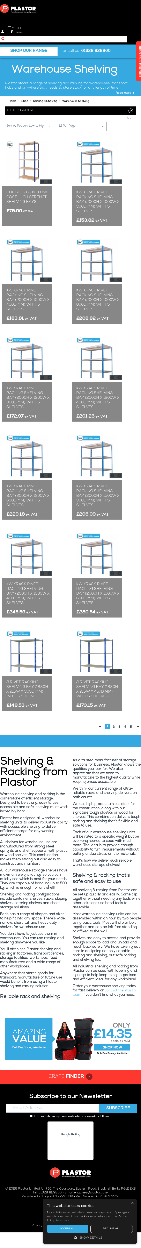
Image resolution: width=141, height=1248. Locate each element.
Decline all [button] (119, 1229)
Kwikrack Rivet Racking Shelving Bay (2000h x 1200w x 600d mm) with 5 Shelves (28, 496)
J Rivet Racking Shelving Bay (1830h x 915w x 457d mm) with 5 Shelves (97, 689)
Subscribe (118, 1108)
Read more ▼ (125, 93)
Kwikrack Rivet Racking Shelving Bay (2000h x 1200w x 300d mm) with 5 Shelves (28, 398)
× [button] (132, 1199)
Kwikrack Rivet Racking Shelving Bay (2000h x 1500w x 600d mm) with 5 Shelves (97, 593)
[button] (106, 1237)
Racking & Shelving (45, 101)
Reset (130, 118)
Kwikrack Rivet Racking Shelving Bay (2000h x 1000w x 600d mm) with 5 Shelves (97, 300)
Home (12, 101)
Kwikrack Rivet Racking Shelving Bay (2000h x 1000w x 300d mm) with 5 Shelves (97, 202)
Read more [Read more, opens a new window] (109, 1220)
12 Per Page (82, 126)
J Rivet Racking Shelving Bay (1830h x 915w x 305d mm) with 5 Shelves (27, 689)
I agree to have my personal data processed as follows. (70, 1116)
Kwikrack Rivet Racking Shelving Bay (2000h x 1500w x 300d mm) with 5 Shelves (97, 496)
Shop (24, 101)
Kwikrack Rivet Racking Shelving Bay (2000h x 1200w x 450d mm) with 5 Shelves (97, 398)
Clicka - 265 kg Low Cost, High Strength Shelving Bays (28, 197)
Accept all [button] (92, 1229)
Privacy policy (41, 1225)
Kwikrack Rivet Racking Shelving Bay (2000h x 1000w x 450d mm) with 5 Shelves (28, 300)
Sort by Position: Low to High (30, 126)
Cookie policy (64, 1225)
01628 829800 (96, 51)
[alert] (106, 1219)
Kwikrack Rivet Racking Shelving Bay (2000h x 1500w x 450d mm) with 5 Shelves (28, 593)
